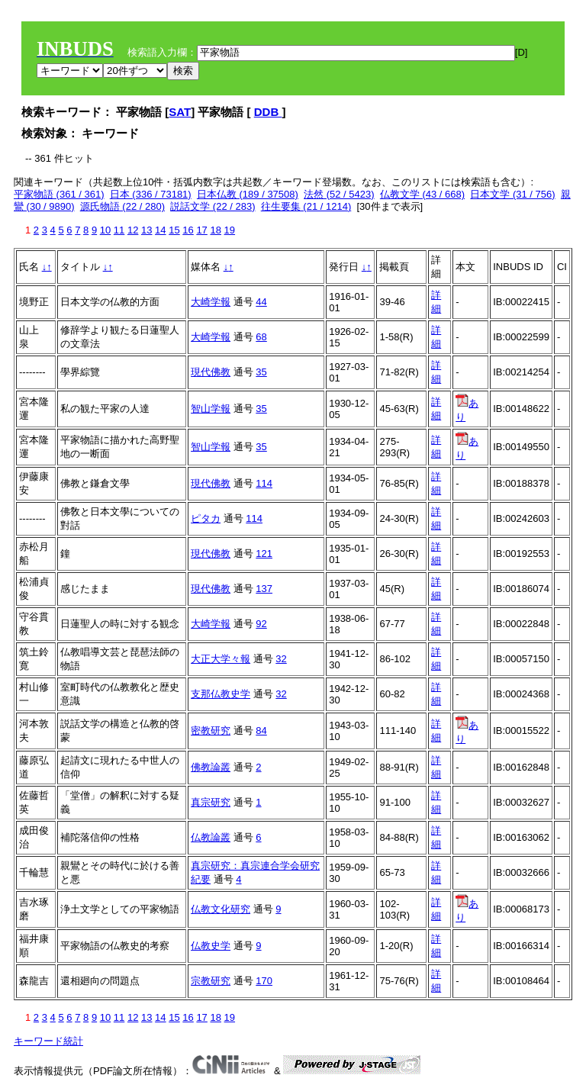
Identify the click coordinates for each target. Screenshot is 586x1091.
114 (264, 483)
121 (264, 553)
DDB (268, 111)
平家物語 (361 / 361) (59, 194)
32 (280, 659)
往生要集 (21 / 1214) (306, 206)
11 (119, 230)
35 (261, 372)
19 (229, 230)
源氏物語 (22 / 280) (122, 206)
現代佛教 (210, 372)
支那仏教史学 (220, 694)
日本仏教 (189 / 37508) (247, 194)
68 (261, 337)
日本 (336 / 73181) (151, 194)
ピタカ (206, 518)
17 (201, 230)
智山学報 (210, 408)
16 (187, 230)
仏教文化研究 (220, 909)
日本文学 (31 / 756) (512, 194)
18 (215, 230)
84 (261, 730)
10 (105, 230)
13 (146, 230)
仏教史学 (210, 945)
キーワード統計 (48, 1041)
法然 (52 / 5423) (339, 194)
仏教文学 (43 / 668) (422, 194)
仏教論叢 (210, 837)
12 (132, 230)
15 (174, 230)
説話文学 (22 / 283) (212, 206)
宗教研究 (210, 980)
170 (264, 980)
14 (160, 230)
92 (261, 623)
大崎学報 (210, 301)
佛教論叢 (210, 767)
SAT (180, 111)
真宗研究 (210, 802)
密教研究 (210, 730)
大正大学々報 (220, 659)
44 (261, 301)
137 (264, 588)
